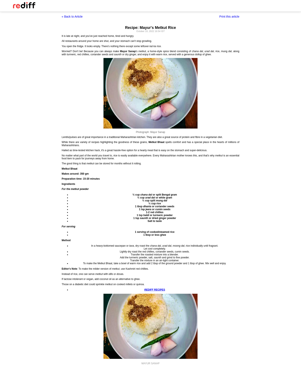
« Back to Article (72, 16)
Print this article (229, 16)
